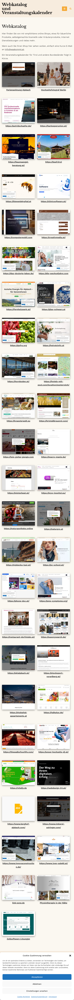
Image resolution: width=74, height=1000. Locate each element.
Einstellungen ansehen (37, 991)
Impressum (53, 997)
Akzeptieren (37, 977)
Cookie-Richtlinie (23, 997)
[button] (70, 955)
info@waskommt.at (14, 49)
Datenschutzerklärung (39, 997)
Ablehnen (37, 984)
